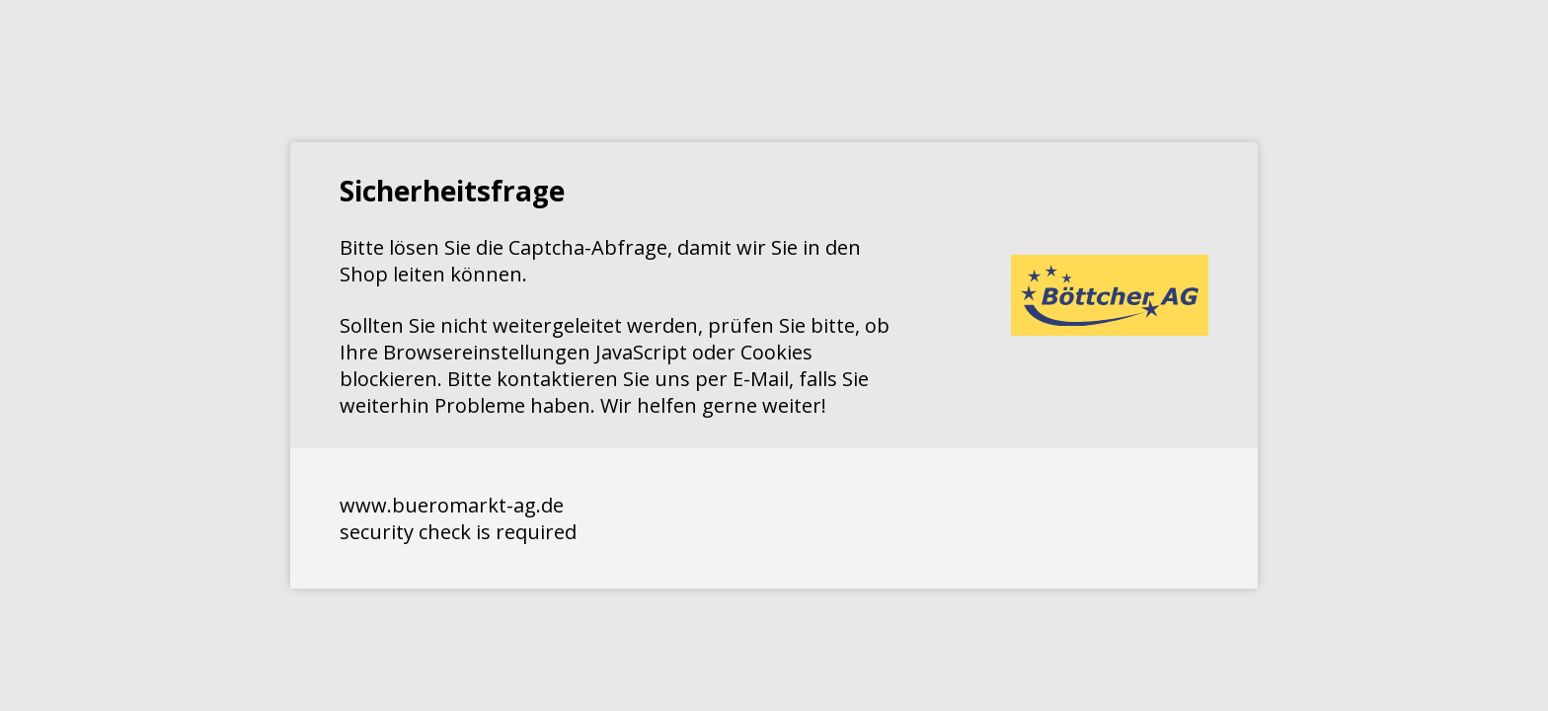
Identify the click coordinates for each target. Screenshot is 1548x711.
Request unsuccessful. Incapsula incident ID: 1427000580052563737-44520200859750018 (774, 355)
